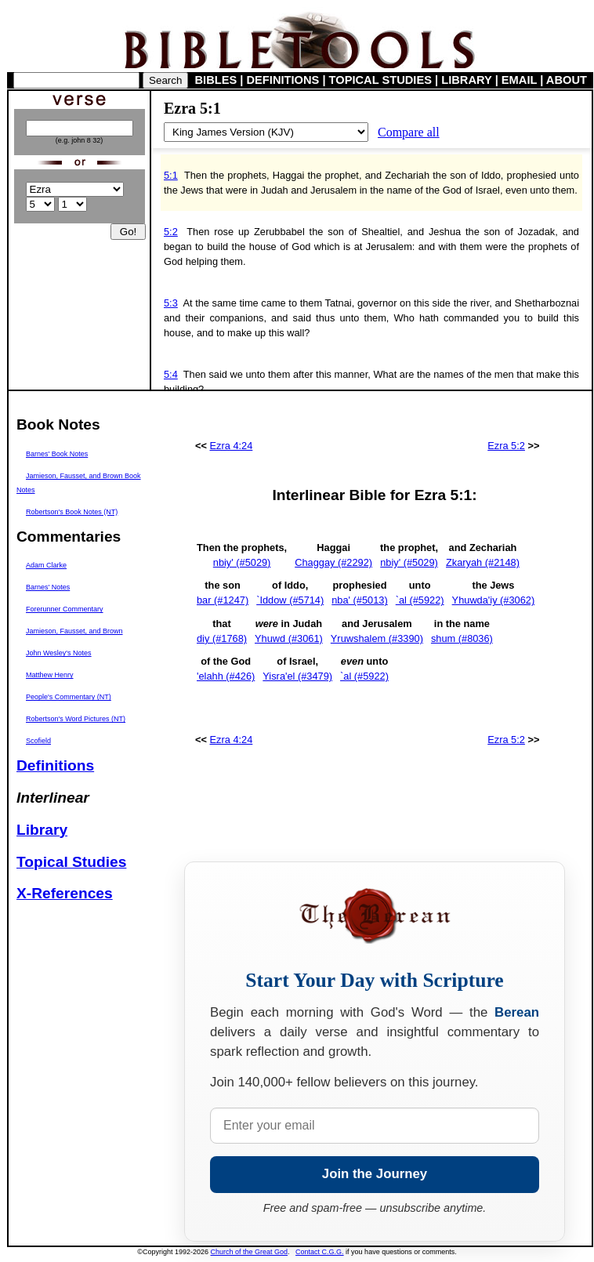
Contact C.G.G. (319, 1252)
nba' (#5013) (359, 600)
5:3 (171, 303)
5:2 (171, 232)
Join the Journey (374, 1173)
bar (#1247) (222, 600)
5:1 (171, 175)
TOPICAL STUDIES (380, 80)
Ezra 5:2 (506, 445)
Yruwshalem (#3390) (377, 638)
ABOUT (566, 80)
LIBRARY (466, 80)
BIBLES (216, 80)
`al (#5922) (420, 600)
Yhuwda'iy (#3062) (493, 600)
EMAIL (519, 80)
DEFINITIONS (283, 80)
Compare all (409, 132)
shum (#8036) (462, 638)
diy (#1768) (222, 638)
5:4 (171, 374)
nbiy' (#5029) (242, 562)
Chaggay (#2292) (333, 562)
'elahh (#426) (226, 676)
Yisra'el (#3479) (297, 676)
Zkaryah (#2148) (483, 562)
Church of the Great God (249, 1252)
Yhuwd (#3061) (289, 638)
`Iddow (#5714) (290, 600)
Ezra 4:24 (231, 445)
